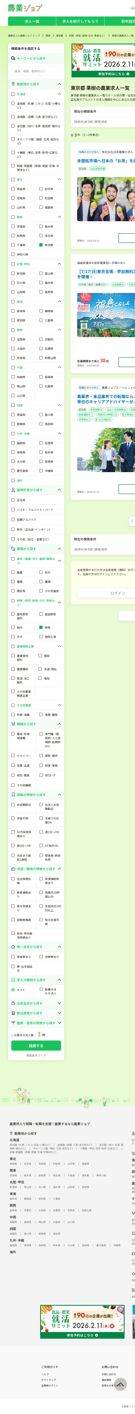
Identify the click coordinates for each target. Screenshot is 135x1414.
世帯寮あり (85, 419)
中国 (13, 1216)
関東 (48, 35)
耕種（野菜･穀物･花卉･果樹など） (87, 35)
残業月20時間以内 (107, 414)
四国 (13, 1228)
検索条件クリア (36, 1055)
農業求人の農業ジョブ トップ (24, 35)
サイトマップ (48, 1380)
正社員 (82, 168)
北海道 (14, 1139)
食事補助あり (86, 414)
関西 (13, 1205)
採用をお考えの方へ (112, 1385)
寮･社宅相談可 (103, 419)
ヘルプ (45, 1374)
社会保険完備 (97, 168)
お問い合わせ (109, 1374)
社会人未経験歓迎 (116, 409)
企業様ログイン (49, 1385)
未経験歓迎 (118, 284)
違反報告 (106, 1380)
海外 (13, 1251)
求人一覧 (32, 21)
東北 (13, 1158)
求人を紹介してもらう (80, 21)
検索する (36, 1045)
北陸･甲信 (17, 1182)
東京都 (59, 35)
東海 (13, 1193)
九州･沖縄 (17, 1240)
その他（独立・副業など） (93, 284)
